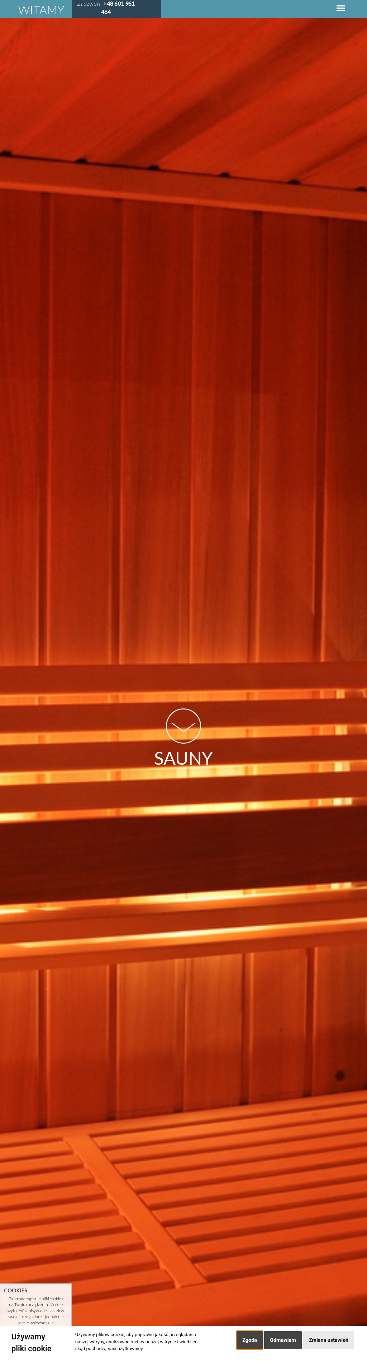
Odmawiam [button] (283, 1340)
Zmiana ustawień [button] (328, 1340)
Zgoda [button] (249, 1340)
